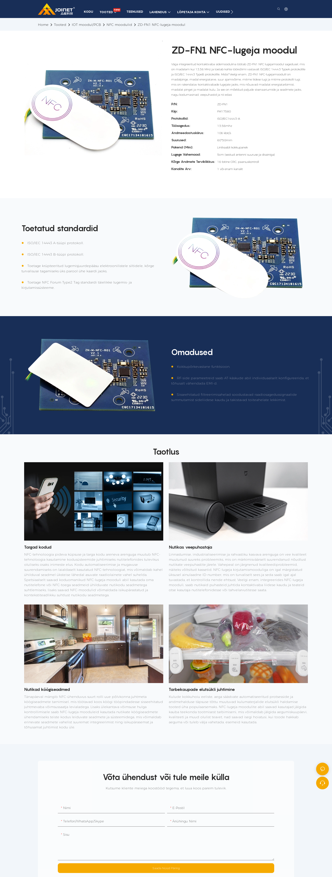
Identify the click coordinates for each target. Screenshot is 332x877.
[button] (232, 12)
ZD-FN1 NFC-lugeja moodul (161, 25)
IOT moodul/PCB (86, 25)
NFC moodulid (119, 25)
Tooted (60, 25)
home (43, 25)
